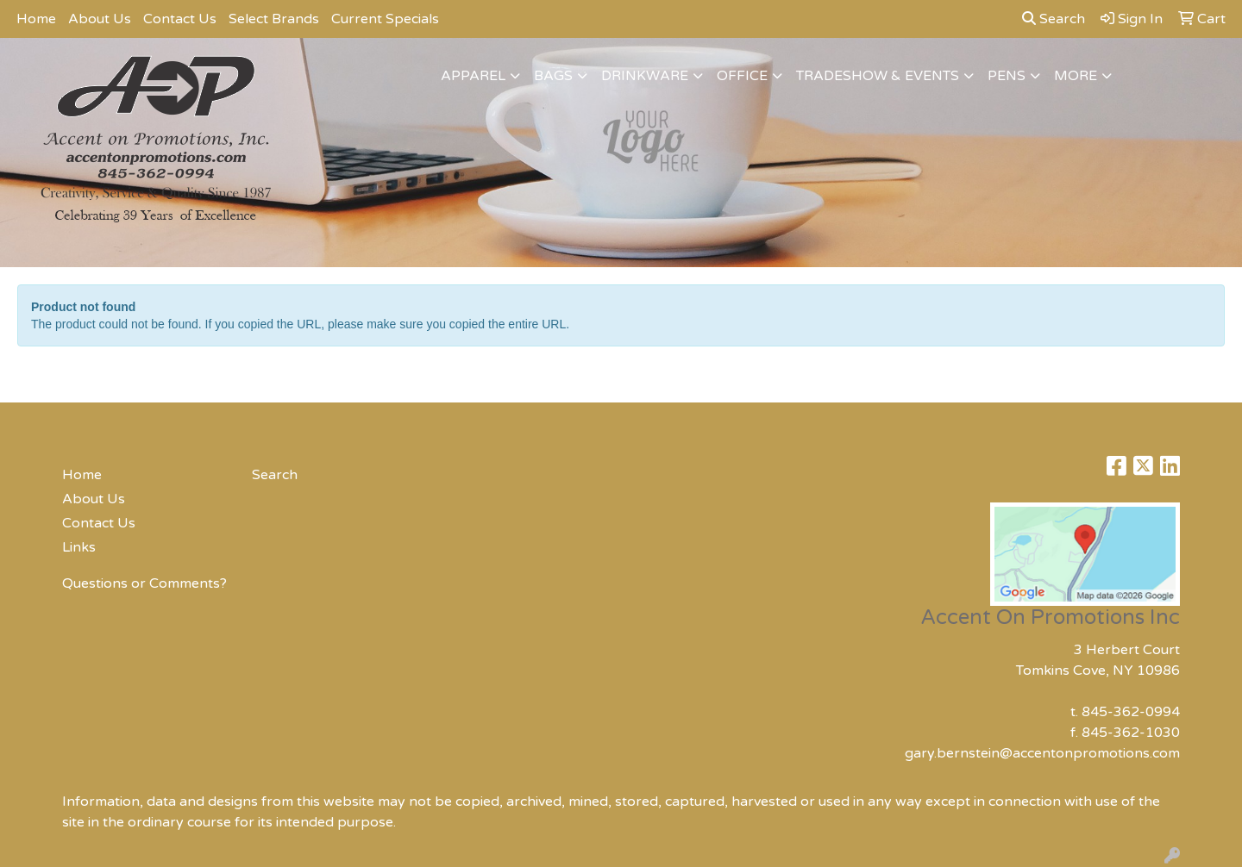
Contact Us (179, 19)
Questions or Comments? (144, 583)
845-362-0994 (1131, 711)
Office (742, 75)
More (1075, 75)
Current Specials (385, 19)
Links (79, 547)
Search (1053, 19)
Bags (553, 75)
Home (36, 19)
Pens (1007, 75)
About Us (99, 19)
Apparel (473, 75)
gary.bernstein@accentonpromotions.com (1042, 753)
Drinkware (644, 75)
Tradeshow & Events (877, 75)
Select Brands (274, 19)
